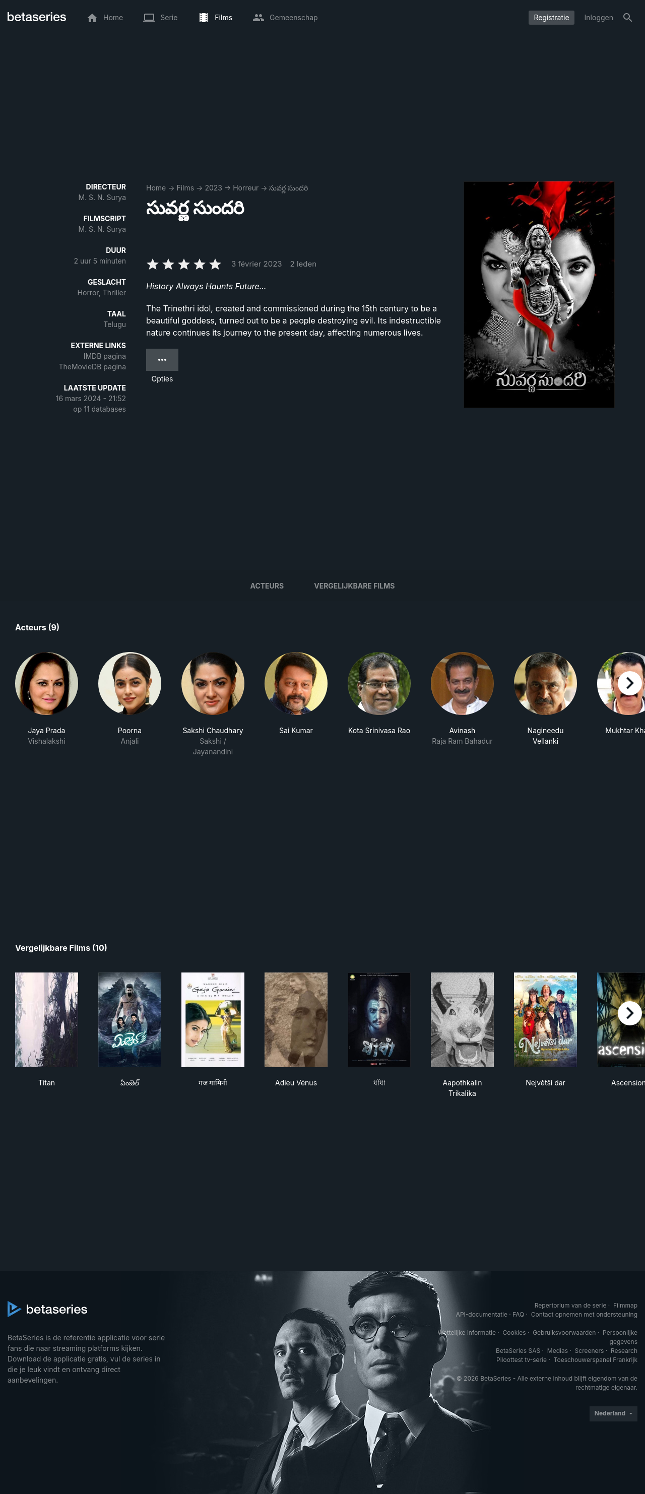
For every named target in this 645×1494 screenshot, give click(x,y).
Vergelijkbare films (354, 585)
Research (624, 1350)
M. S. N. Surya (102, 197)
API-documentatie (481, 1314)
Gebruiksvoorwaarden (564, 1332)
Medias (557, 1350)
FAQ (518, 1314)
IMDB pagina (105, 356)
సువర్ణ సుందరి (288, 187)
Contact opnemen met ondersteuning (584, 1314)
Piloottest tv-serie (521, 1359)
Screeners (589, 1350)
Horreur (246, 187)
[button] (46, 704)
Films (185, 187)
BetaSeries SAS (518, 1350)
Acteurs (267, 585)
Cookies (514, 1332)
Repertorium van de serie (571, 1305)
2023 (213, 187)
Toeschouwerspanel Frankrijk (595, 1359)
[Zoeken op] (627, 17)
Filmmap (625, 1305)
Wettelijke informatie (467, 1332)
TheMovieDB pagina (92, 366)
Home (156, 187)
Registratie (551, 17)
